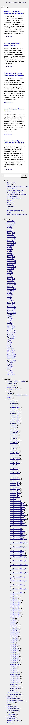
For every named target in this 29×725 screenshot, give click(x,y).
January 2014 (10, 353)
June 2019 (10, 229)
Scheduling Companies (13, 708)
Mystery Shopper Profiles (14, 698)
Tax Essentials (11, 716)
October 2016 (10, 287)
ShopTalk (9, 712)
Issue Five (13, 449)
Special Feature (11, 714)
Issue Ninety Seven (15, 493)
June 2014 (10, 343)
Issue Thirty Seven (15, 659)
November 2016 (11, 285)
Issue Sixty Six (14, 636)
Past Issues (10, 200)
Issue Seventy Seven (15, 610)
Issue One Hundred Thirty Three (19, 543)
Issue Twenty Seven (15, 682)
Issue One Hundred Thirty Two (18, 547)
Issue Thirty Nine (14, 654)
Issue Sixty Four (14, 629)
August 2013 (10, 362)
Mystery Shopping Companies (15, 700)
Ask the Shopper (11, 383)
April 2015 (9, 323)
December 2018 (11, 237)
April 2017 (9, 275)
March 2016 (10, 301)
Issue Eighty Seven (15, 417)
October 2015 (10, 311)
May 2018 (9, 251)
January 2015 (10, 329)
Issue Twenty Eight (15, 672)
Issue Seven (13, 595)
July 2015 (9, 317)
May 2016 (9, 297)
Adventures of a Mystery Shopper (16, 381)
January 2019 (10, 235)
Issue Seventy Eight (15, 600)
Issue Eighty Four (15, 411)
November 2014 (11, 333)
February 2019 (11, 233)
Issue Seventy (14, 599)
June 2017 (10, 273)
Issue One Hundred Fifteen (17, 509)
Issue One (13, 499)
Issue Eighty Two (14, 423)
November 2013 (11, 357)
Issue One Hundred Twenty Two (18, 589)
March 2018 (10, 255)
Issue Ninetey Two (15, 479)
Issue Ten (12, 642)
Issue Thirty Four (14, 652)
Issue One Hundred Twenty (17, 555)
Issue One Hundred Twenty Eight (19, 557)
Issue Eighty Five (14, 409)
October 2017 (10, 265)
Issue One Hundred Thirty (17, 537)
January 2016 (10, 305)
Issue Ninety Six (14, 495)
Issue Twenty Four (15, 676)
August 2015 (10, 315)
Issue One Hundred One (16, 521)
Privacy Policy (11, 202)
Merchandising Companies (14, 694)
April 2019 (9, 231)
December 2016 (11, 283)
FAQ (8, 391)
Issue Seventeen (14, 597)
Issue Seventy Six (15, 613)
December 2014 (11, 331)
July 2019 (9, 227)
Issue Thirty (13, 646)
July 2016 (9, 293)
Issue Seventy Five (15, 603)
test (8, 208)
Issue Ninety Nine (15, 489)
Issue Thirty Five (14, 650)
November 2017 (11, 263)
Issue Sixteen (13, 620)
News (8, 704)
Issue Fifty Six (14, 443)
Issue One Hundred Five (16, 511)
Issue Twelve (13, 668)
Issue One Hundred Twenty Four (19, 565)
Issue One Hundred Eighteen (18, 505)
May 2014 (9, 345)
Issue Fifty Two (14, 447)
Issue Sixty (13, 623)
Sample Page (10, 206)
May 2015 (9, 321)
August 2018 (10, 245)
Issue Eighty (13, 405)
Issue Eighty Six (14, 419)
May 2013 (9, 368)
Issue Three (13, 666)
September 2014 (11, 337)
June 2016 (10, 295)
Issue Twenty (13, 670)
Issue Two (12, 690)
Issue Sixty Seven (15, 634)
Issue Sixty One (14, 633)
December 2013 (11, 355)
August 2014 (10, 339)
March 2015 (10, 325)
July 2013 (9, 365)
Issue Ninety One (14, 491)
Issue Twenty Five (15, 674)
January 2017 (10, 281)
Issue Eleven (13, 425)
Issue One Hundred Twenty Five (19, 561)
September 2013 (11, 361)
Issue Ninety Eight (15, 483)
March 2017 (10, 277)
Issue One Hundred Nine (17, 517)
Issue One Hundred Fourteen (18, 515)
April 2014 (9, 347)
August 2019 (10, 225)
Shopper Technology (12, 710)
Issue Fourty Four (15, 473)
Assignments (10, 385)
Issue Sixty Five (14, 626)
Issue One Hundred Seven (17, 523)
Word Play (10, 722)
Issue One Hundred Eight (17, 503)
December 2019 (11, 223)
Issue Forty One (14, 457)
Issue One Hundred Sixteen (17, 531)
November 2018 (11, 239)
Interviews (9, 393)
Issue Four (13, 467)
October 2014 (10, 335)
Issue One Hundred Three (17, 551)
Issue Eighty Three (15, 421)
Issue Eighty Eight (15, 407)
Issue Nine (13, 475)
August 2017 (10, 269)
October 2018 (10, 241)
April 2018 (9, 253)
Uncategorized (11, 718)
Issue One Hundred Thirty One (18, 539)
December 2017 (11, 261)
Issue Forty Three (15, 463)
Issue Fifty (13, 429)
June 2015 (10, 319)
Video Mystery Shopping (13, 720)
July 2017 (9, 271)
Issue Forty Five (14, 453)
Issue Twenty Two (15, 688)
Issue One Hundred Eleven (17, 507)
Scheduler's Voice (12, 706)
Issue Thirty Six (14, 660)
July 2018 (9, 247)
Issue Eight (13, 401)
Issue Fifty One (14, 439)
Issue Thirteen (14, 644)
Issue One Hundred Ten (16, 533)
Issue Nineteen (14, 477)
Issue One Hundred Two (16, 593)
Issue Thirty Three (15, 662)
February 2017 (11, 279)
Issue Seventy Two (15, 617)
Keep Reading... (8, 36)
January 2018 (10, 259)
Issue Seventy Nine (15, 607)
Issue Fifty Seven (14, 441)
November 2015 (11, 309)
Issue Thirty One (14, 656)
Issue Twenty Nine (15, 678)
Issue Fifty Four (14, 435)
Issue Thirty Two (14, 664)
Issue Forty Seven (15, 459)
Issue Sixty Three (14, 639)
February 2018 (11, 257)
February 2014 (11, 351)
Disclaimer (10, 184)
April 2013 (9, 371)
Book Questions (11, 182)
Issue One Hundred (15, 501)
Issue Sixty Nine (14, 630)
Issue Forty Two (14, 465)
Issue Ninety (13, 481)
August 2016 (10, 291)
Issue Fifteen (13, 427)
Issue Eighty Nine (15, 413)
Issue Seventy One (15, 609)
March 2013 (10, 372)
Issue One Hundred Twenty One (19, 573)
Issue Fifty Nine (14, 437)
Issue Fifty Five (14, 433)
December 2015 (11, 307)
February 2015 (11, 327)
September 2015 (11, 313)
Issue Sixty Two (14, 640)
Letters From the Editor (13, 692)
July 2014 (9, 341)
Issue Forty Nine (14, 455)
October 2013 (10, 358)
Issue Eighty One (14, 415)
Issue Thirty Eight (14, 649)
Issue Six (12, 619)
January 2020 (10, 221)
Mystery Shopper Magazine (14, 198)
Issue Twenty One (15, 680)
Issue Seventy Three (15, 615)
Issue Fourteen (14, 469)
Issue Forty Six (14, 461)
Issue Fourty (13, 471)
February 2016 (11, 303)
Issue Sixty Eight (14, 624)
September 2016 (11, 289)
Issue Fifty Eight (14, 431)
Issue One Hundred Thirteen (18, 535)
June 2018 (10, 249)
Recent (9, 204)
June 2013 (10, 367)
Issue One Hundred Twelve (17, 553)
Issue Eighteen (14, 403)
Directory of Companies (13, 389)
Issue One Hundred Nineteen (18, 519)
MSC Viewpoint (11, 696)
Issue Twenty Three (15, 686)
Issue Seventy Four (15, 605)
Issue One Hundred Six (16, 529)
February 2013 (11, 374)
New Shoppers (11, 702)
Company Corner (11, 387)
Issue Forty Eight (14, 451)
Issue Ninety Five (14, 485)
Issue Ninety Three (15, 497)
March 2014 (10, 349)
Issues (8, 399)
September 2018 (11, 243)
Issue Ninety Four (15, 487)
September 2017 (11, 267)
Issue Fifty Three (14, 445)
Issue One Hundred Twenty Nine (19, 569)
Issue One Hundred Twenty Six (18, 581)
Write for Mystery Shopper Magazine (17, 214)
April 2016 (9, 299)
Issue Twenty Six (14, 684)
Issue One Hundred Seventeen (18, 525)
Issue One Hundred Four (17, 513)
